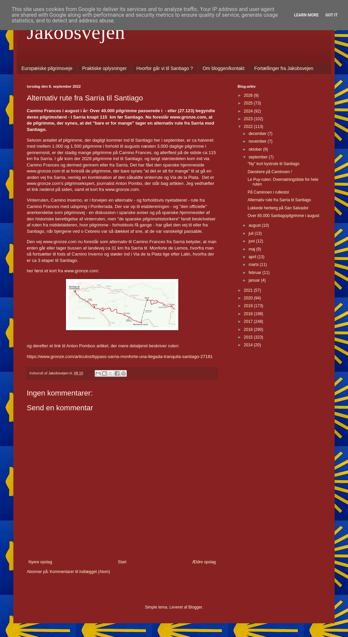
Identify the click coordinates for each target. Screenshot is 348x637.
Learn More (306, 15)
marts (254, 264)
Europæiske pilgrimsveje (47, 68)
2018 (249, 313)
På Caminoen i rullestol (268, 192)
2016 (249, 329)
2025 (249, 103)
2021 (249, 290)
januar (255, 280)
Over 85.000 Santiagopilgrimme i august (283, 215)
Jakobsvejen (76, 32)
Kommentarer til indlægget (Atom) (80, 571)
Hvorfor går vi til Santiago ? (165, 68)
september (259, 157)
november (258, 141)
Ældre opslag (204, 562)
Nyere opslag (40, 562)
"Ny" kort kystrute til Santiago (273, 163)
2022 (249, 126)
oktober (256, 149)
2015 (249, 337)
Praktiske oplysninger (104, 68)
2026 (249, 95)
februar (255, 272)
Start (122, 562)
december (258, 133)
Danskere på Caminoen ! (270, 171)
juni (252, 241)
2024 (249, 111)
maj (252, 249)
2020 (249, 298)
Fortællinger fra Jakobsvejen (284, 68)
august (255, 225)
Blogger (195, 607)
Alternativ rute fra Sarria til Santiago (279, 200)
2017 (249, 321)
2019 (249, 305)
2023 (249, 119)
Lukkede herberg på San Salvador (278, 208)
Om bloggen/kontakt (223, 68)
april (253, 257)
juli (252, 233)
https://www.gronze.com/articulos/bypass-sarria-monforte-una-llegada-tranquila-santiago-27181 (120, 356)
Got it (331, 15)
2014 (249, 345)
